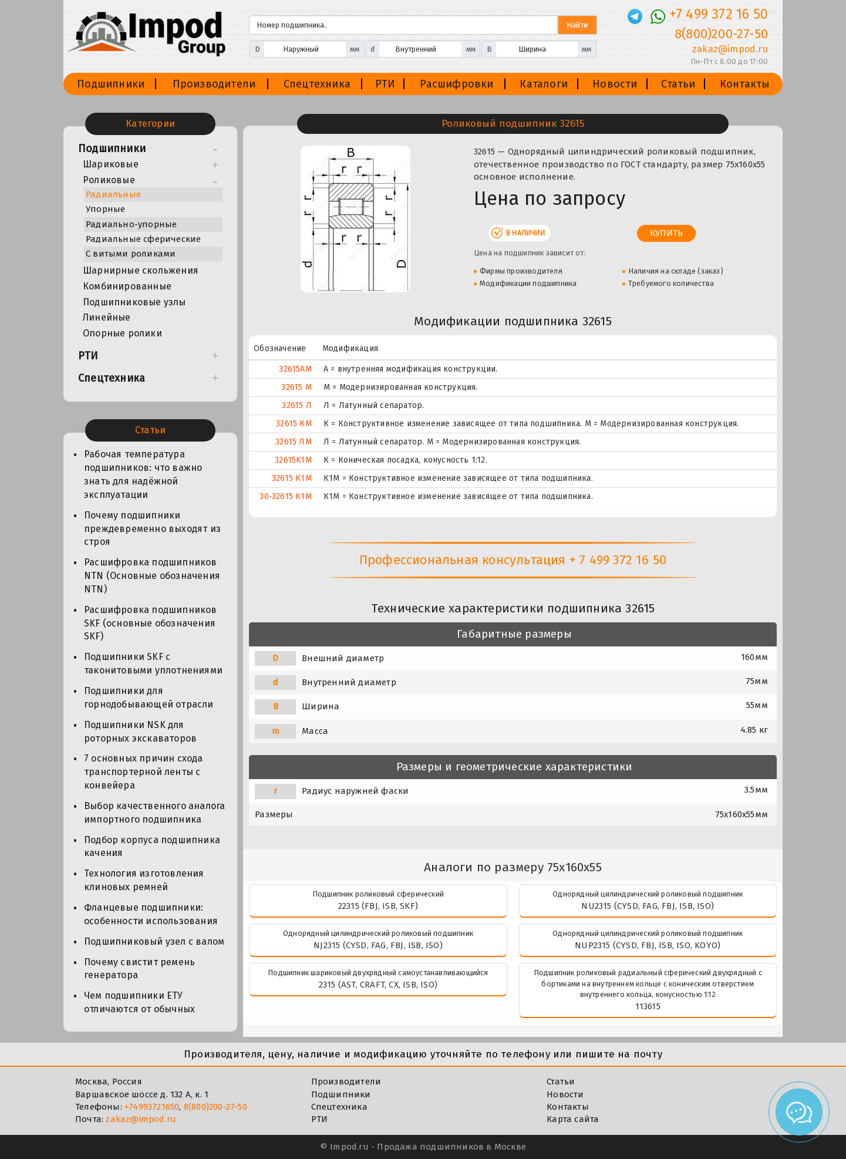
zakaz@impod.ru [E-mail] (730, 49)
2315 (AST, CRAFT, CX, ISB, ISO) (378, 984)
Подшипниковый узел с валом (154, 941)
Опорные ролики (122, 333)
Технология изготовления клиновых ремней (144, 880)
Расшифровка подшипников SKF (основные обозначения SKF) (150, 623)
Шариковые (111, 164)
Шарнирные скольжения (140, 270)
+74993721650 (151, 1106)
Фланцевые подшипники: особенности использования (151, 914)
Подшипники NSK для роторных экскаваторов (140, 731)
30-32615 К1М (285, 496)
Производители (214, 84)
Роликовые (109, 180)
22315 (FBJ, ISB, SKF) (378, 906)
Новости (614, 84)
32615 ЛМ (293, 442)
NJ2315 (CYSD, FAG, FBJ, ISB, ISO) (378, 945)
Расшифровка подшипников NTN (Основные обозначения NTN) (152, 576)
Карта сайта (573, 1119)
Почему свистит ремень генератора (139, 968)
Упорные (105, 209)
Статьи (678, 84)
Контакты (745, 84)
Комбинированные (127, 286)
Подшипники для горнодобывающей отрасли (149, 697)
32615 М (296, 387)
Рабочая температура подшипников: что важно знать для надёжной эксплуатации (143, 474)
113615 (647, 1006)
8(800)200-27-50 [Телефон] (721, 34)
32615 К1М (292, 478)
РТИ (385, 84)
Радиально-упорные (131, 224)
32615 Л (296, 405)
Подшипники (110, 84)
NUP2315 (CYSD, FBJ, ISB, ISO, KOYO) (647, 945)
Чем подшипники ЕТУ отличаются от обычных (139, 1002)
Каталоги (544, 84)
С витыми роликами (131, 253)
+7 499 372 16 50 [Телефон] (719, 14)
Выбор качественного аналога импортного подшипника (154, 812)
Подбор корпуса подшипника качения (152, 846)
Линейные (107, 317)
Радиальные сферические (143, 239)
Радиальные (113, 194)
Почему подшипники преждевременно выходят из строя (152, 529)
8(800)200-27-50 (215, 1106)
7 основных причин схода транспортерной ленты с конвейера (143, 772)
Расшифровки (456, 84)
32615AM (295, 369)
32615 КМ (294, 424)
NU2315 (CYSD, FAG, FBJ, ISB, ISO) (647, 906)
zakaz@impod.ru (141, 1119)
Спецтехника (317, 84)
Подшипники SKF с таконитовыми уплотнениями (153, 663)
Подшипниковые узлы (134, 302)
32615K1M (293, 460)
